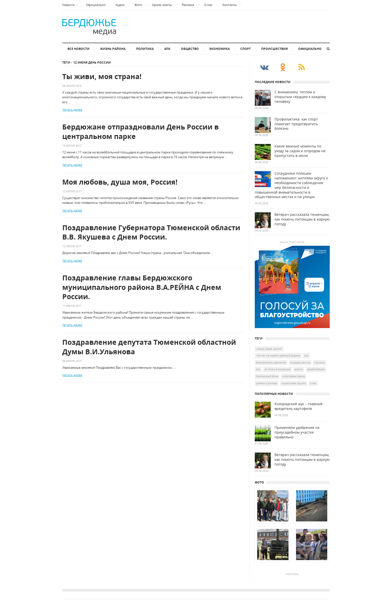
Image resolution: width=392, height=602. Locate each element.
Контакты (229, 5)
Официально (96, 5)
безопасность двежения (271, 362)
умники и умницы (266, 383)
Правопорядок (316, 369)
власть (298, 369)
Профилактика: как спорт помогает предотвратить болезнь (296, 124)
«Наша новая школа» (269, 349)
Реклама (188, 5)
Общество (190, 49)
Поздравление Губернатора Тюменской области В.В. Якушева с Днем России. (151, 232)
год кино (319, 362)
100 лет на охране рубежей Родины (278, 355)
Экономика (219, 49)
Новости (68, 5)
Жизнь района (113, 49)
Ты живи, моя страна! (102, 76)
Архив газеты (162, 5)
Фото (138, 5)
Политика (145, 49)
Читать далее (72, 110)
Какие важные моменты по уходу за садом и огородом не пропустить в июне (300, 151)
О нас (208, 5)
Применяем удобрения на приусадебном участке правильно (297, 432)
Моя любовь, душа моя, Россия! (120, 182)
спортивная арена (293, 376)
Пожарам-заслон (300, 362)
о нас (313, 383)
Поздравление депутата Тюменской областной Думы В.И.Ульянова (149, 347)
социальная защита (293, 383)
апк (258, 369)
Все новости (79, 49)
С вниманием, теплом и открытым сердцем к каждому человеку (300, 97)
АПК (167, 49)
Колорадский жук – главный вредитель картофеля (298, 406)
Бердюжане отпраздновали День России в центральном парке (140, 131)
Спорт (245, 49)
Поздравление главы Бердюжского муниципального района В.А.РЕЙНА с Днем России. (141, 287)
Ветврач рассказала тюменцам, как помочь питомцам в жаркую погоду (302, 219)
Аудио (120, 5)
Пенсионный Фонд (267, 376)
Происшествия (274, 49)
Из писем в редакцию (277, 369)
